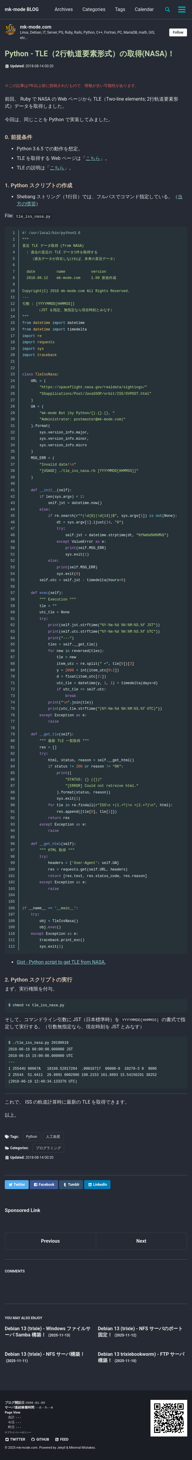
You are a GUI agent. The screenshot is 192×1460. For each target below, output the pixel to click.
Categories (93, 9)
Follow (178, 32)
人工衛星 (53, 1137)
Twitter (15, 1440)
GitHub (40, 1440)
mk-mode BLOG (22, 9)
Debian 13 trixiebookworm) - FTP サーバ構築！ (141, 1357)
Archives (64, 9)
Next (141, 1241)
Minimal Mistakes (82, 1448)
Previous (50, 1241)
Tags (120, 9)
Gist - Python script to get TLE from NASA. (61, 962)
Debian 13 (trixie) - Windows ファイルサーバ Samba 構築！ (47, 1332)
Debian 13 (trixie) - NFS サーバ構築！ (45, 1354)
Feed (61, 1440)
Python (31, 1137)
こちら (93, 158)
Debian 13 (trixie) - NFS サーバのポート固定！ (140, 1332)
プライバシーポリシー (19, 1432)
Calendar (144, 9)
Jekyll (61, 1448)
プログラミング (48, 1148)
